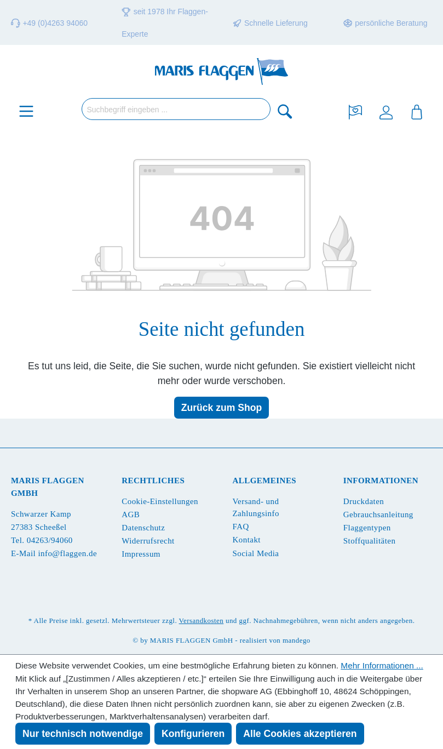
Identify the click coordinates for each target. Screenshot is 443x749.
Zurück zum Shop (221, 407)
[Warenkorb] (416, 111)
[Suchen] (285, 111)
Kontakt (247, 539)
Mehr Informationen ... (382, 665)
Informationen (380, 480)
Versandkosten (201, 620)
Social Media (256, 553)
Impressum (141, 554)
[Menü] (26, 111)
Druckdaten (363, 501)
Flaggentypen (367, 527)
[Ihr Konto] (386, 111)
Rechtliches (153, 480)
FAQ (241, 526)
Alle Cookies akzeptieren (299, 733)
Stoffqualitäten (369, 540)
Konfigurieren (193, 733)
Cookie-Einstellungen (160, 501)
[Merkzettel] (355, 111)
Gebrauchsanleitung (378, 514)
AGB (131, 514)
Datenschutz (143, 527)
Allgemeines (265, 480)
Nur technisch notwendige (82, 733)
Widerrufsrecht (148, 540)
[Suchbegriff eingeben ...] (176, 109)
